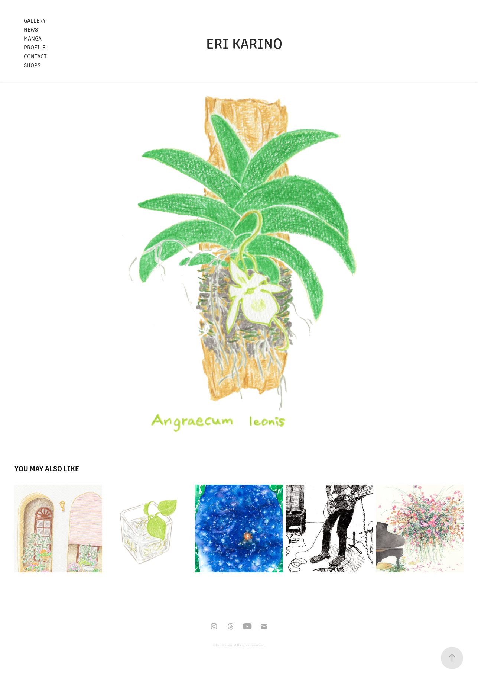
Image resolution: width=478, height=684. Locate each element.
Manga (33, 38)
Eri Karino (244, 42)
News (31, 29)
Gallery (35, 20)
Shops (32, 65)
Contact (35, 56)
